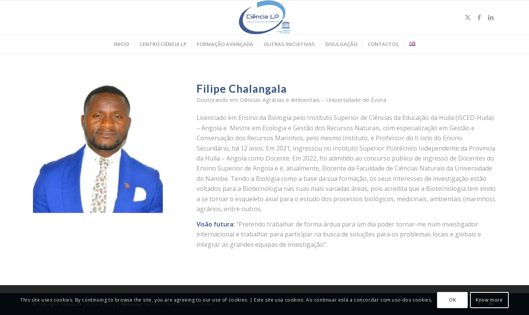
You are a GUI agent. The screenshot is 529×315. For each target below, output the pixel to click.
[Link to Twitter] (467, 17)
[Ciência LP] (264, 17)
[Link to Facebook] (479, 17)
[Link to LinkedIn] (490, 17)
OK (452, 300)
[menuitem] (121, 44)
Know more (489, 300)
